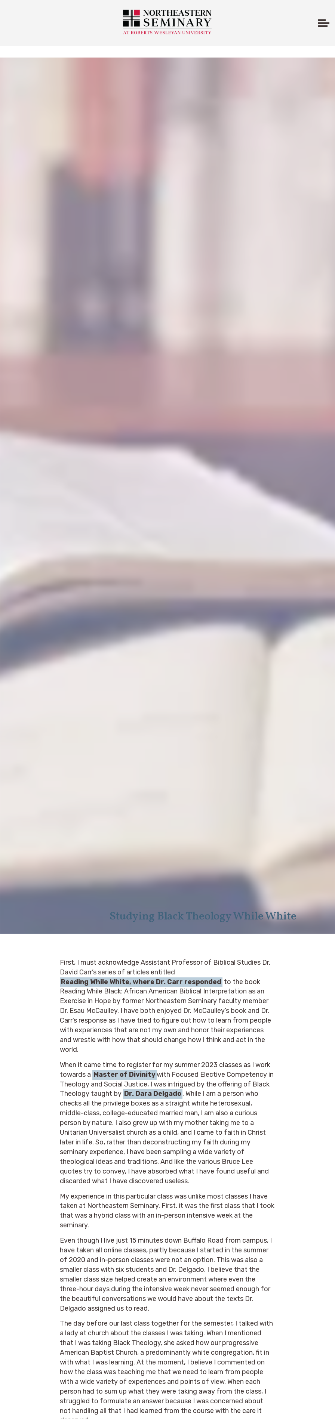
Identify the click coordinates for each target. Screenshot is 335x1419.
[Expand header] (324, 23)
